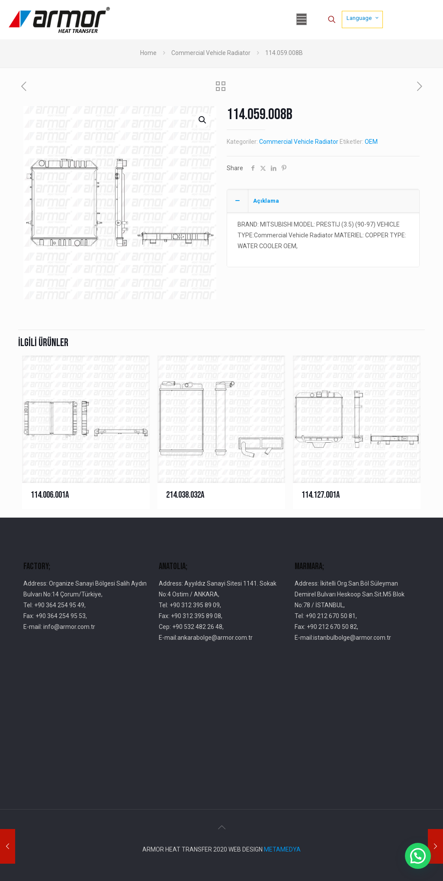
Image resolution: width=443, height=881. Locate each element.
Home (148, 52)
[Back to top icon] (221, 827)
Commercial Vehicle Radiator (210, 52)
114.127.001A (321, 494)
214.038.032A (185, 494)
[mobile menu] (301, 19)
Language (363, 17)
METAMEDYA (282, 849)
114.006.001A (50, 494)
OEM (371, 141)
